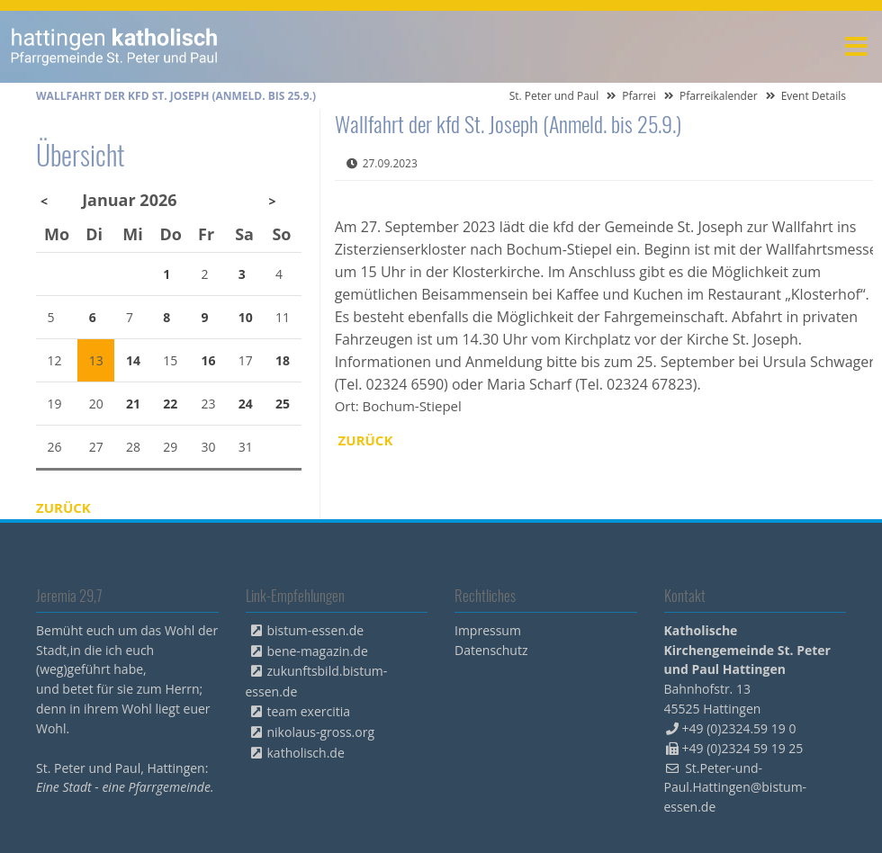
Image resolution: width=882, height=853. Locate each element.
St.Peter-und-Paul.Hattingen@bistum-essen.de (735, 787)
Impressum (487, 630)
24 (245, 403)
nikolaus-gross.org (321, 732)
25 (282, 403)
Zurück (365, 440)
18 (282, 360)
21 (133, 403)
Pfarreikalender (719, 95)
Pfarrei (639, 95)
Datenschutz (490, 650)
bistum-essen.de (315, 630)
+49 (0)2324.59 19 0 (739, 728)
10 (245, 317)
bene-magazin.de (317, 651)
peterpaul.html (114, 46)
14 (133, 360)
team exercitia (309, 711)
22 (170, 403)
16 (209, 360)
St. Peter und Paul (554, 95)
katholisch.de (306, 752)
